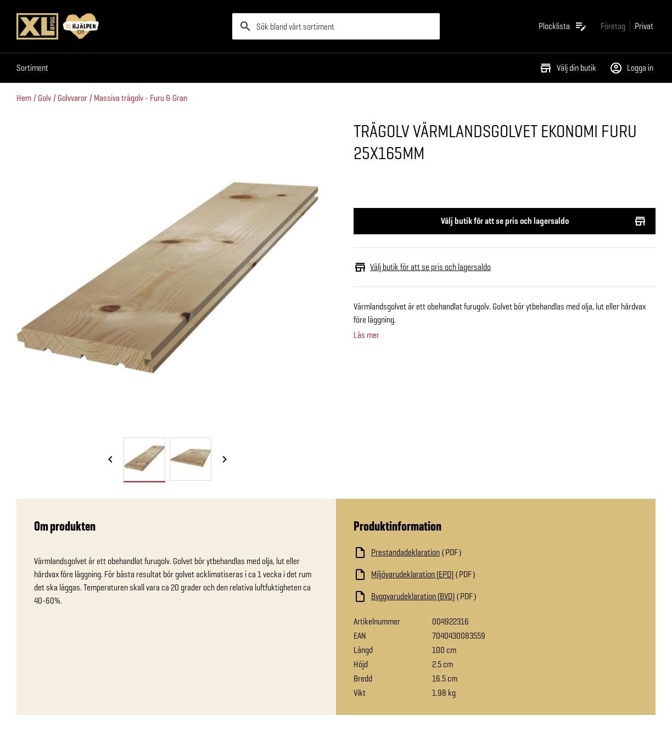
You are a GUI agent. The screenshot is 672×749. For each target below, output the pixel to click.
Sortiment (32, 68)
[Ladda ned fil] (463, 552)
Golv (44, 98)
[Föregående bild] (110, 459)
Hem (23, 98)
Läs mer (366, 335)
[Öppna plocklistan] (563, 26)
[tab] (144, 459)
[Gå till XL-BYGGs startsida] (119, 26)
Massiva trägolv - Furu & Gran (140, 98)
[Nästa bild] (224, 459)
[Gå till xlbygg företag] (613, 26)
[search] (335, 26)
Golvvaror (72, 98)
